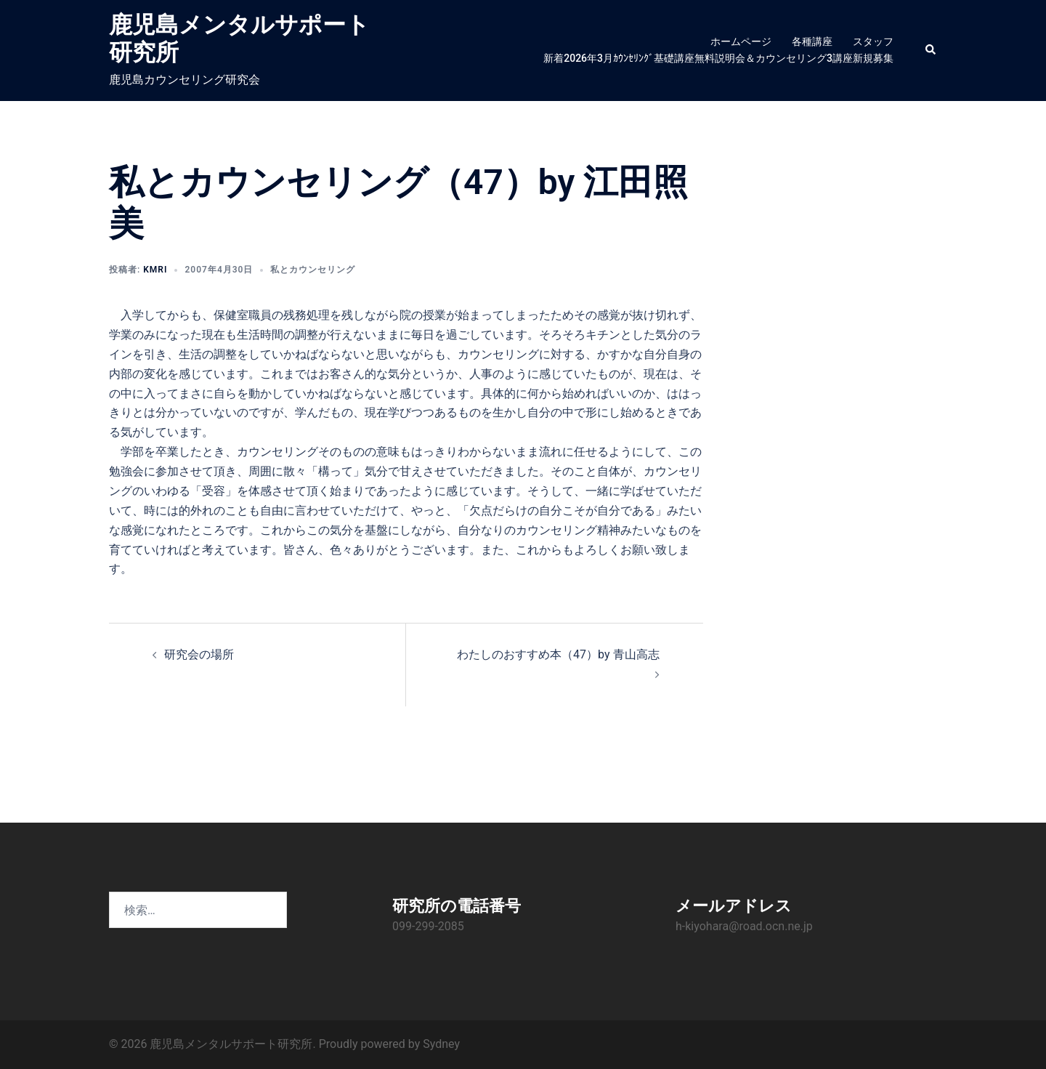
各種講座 (812, 41)
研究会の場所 (199, 654)
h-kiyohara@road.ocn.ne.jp (744, 926)
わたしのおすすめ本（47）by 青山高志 (558, 654)
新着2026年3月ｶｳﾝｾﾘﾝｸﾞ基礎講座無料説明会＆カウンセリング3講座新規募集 (718, 58)
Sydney (441, 1044)
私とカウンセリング (312, 270)
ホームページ (740, 41)
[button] (931, 50)
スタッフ (873, 41)
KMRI (155, 270)
